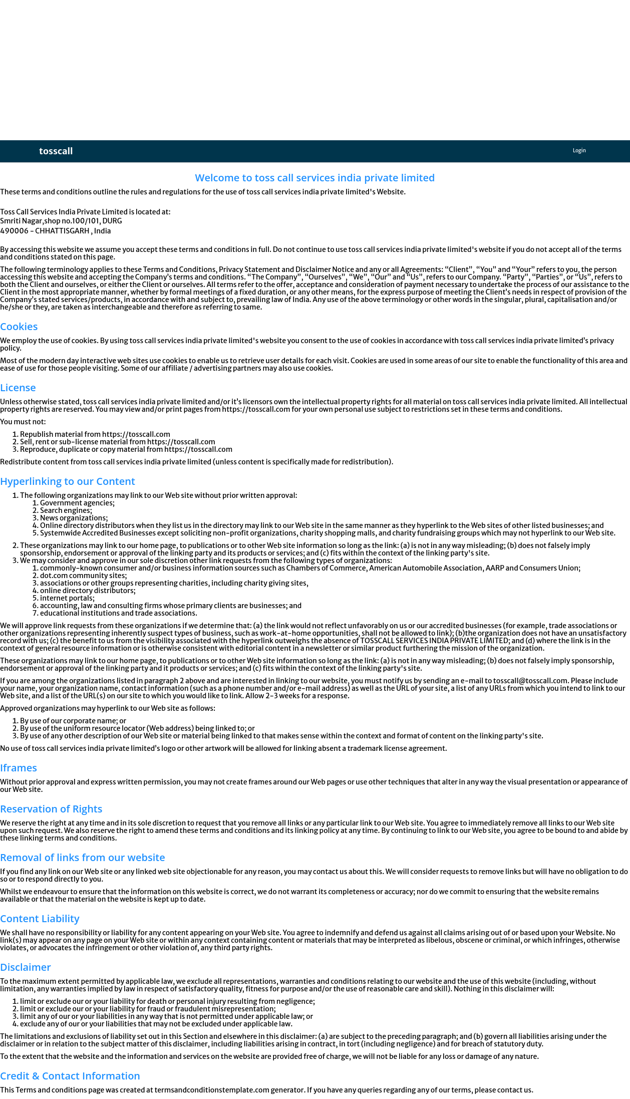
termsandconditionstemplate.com (211, 1089)
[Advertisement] (300, 70)
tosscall (56, 151)
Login (579, 150)
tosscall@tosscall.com (530, 680)
